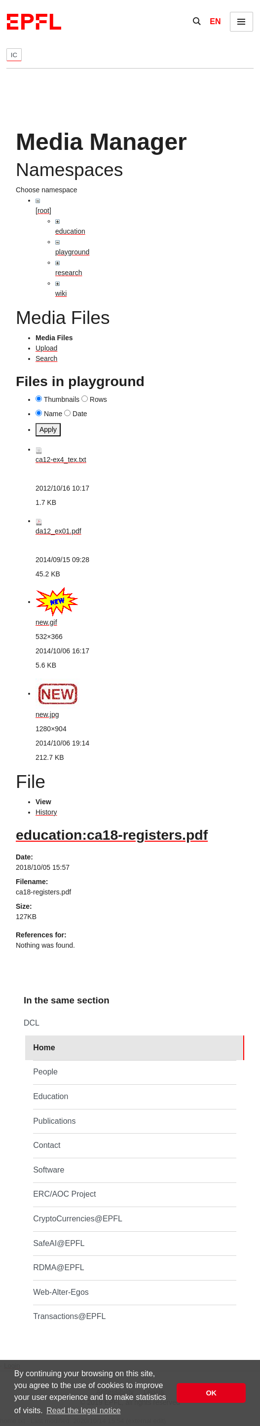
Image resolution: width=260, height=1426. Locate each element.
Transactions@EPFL (69, 1316)
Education (50, 1096)
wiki (61, 293)
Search (46, 358)
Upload (46, 348)
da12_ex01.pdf (58, 531)
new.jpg (47, 714)
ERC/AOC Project (64, 1194)
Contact (46, 1145)
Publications (54, 1121)
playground (72, 252)
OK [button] (211, 1393)
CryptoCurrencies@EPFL (77, 1218)
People (45, 1072)
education (70, 231)
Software (48, 1170)
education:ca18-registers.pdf (112, 835)
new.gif (46, 622)
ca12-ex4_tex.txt (61, 459)
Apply (48, 429)
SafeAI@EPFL (58, 1243)
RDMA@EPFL (58, 1267)
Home (44, 1047)
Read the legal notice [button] (83, 1410)
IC (14, 55)
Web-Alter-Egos (61, 1292)
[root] (43, 210)
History (46, 812)
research (68, 273)
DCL (31, 1023)
